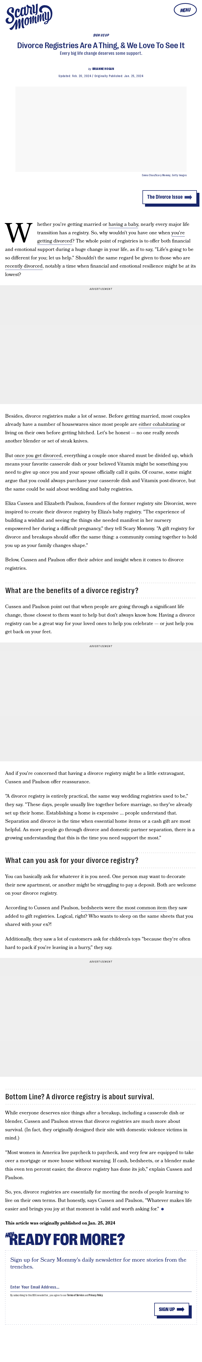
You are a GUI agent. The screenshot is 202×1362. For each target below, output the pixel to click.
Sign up (167, 1309)
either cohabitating (159, 424)
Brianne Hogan (103, 69)
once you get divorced (38, 455)
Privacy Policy (96, 1295)
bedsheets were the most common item (124, 907)
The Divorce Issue (164, 197)
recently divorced (24, 266)
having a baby (123, 224)
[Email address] (101, 1286)
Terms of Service (75, 1295)
